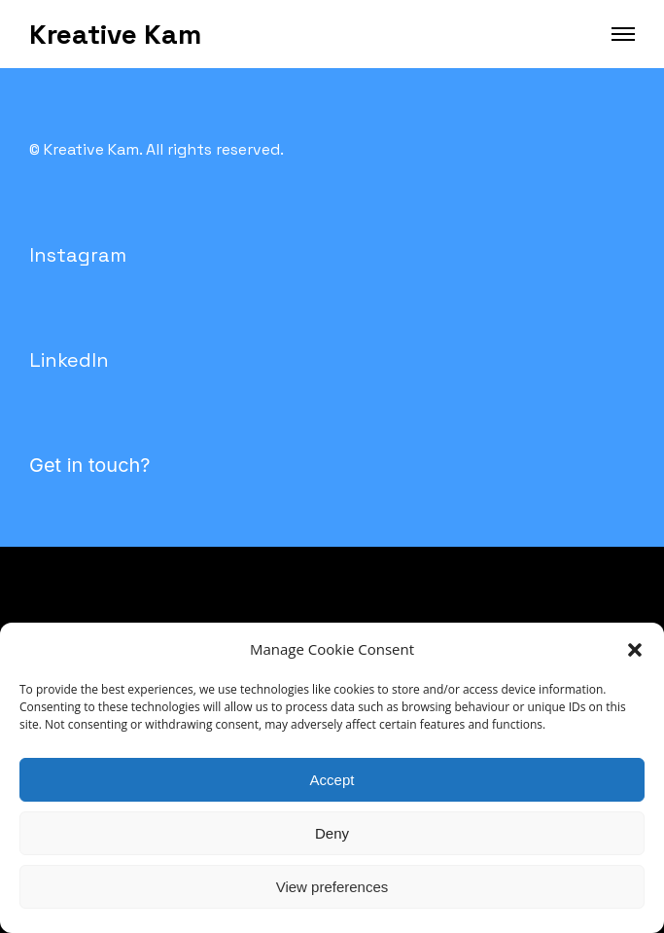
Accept (332, 780)
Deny (332, 833)
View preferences (332, 887)
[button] (635, 650)
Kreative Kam (115, 34)
